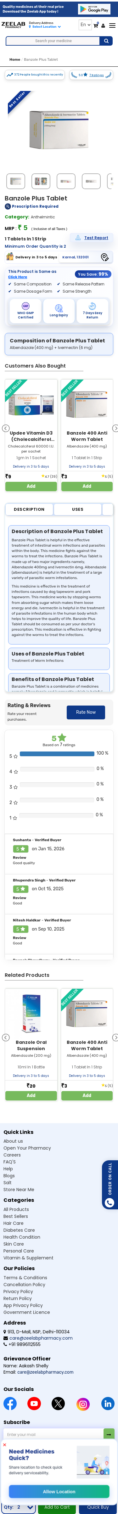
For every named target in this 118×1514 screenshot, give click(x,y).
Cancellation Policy (24, 1284)
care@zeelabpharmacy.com (38, 1338)
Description (29, 509)
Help (8, 1169)
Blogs (9, 1176)
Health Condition (21, 1237)
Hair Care (13, 1223)
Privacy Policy (18, 1291)
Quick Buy (98, 1507)
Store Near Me (18, 1189)
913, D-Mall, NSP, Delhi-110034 (36, 1332)
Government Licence (26, 1312)
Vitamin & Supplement (28, 1258)
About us (13, 1141)
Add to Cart (57, 1507)
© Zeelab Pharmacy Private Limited (40, 1483)
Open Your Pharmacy (27, 1148)
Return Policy (17, 1298)
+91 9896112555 (22, 1344)
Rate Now (86, 712)
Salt (7, 1182)
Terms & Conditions (25, 1278)
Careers (12, 1155)
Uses (77, 509)
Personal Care (18, 1251)
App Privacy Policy (23, 1305)
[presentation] (6, 427)
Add (31, 486)
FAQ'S (9, 1162)
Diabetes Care (19, 1230)
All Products (16, 1209)
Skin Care (13, 1244)
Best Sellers (15, 1216)
